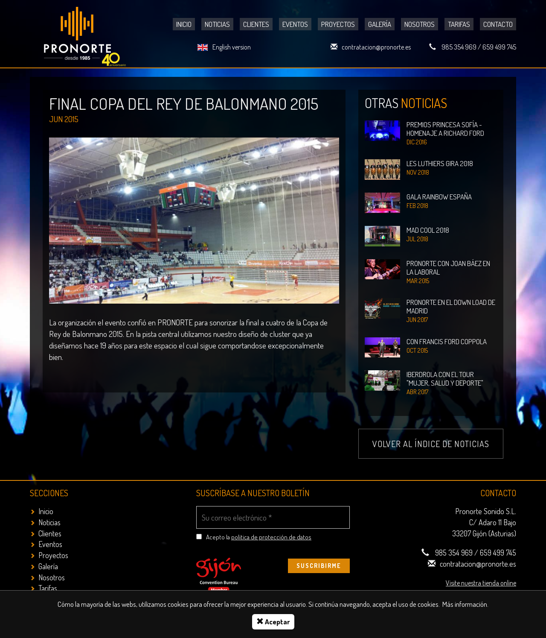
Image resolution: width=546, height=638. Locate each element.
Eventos (295, 24)
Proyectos (338, 24)
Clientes (256, 24)
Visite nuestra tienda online (481, 583)
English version (231, 47)
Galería (379, 24)
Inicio (184, 24)
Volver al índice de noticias (430, 443)
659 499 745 (499, 47)
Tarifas (459, 24)
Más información (464, 604)
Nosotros (419, 24)
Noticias (217, 24)
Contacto (498, 24)
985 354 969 (458, 47)
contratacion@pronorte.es (376, 47)
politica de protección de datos (271, 537)
